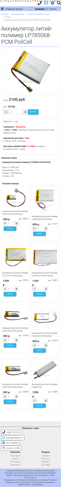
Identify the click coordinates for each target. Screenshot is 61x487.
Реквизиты (15, 465)
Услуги (15, 459)
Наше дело (15, 456)
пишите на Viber (11, 448)
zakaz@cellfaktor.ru (12, 438)
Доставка (45, 465)
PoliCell (7, 17)
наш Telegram (10, 443)
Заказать (45, 462)
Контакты (45, 459)
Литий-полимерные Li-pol (38, 14)
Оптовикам (15, 462)
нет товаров (45, 9)
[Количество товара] (16, 112)
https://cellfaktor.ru (30, 478)
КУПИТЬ (33, 112)
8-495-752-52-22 (11, 432)
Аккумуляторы (17, 14)
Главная (4, 14)
